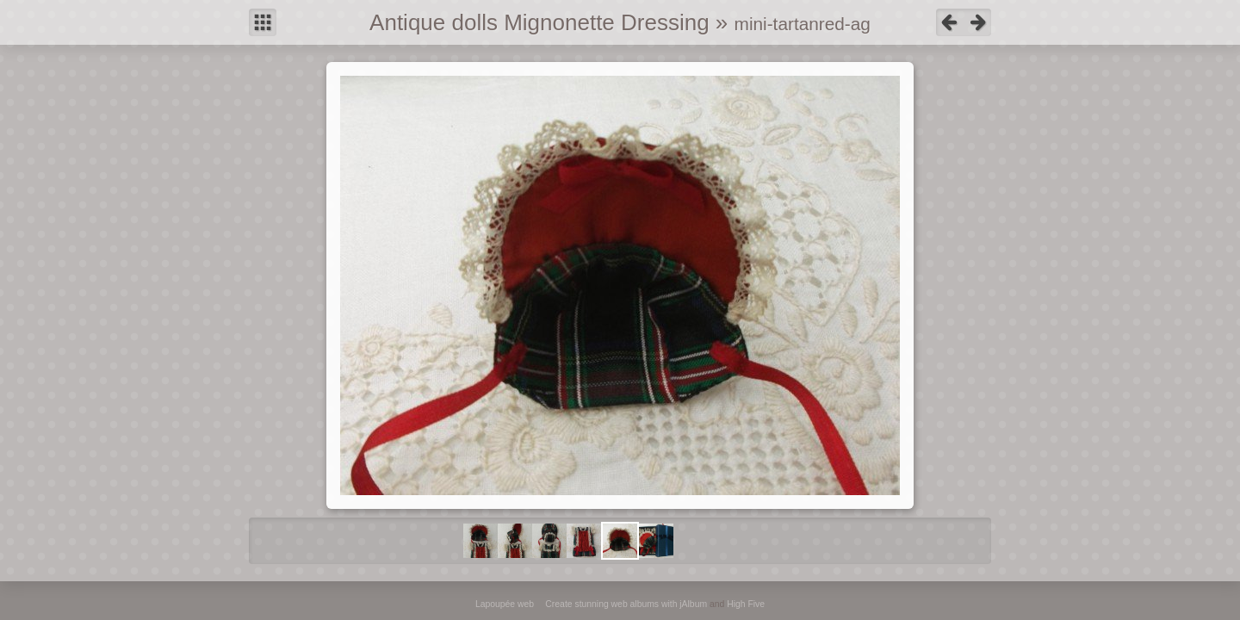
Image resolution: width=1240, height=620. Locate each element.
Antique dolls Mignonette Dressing (539, 22)
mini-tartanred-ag (803, 24)
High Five (746, 604)
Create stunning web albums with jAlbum (626, 604)
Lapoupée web (504, 604)
